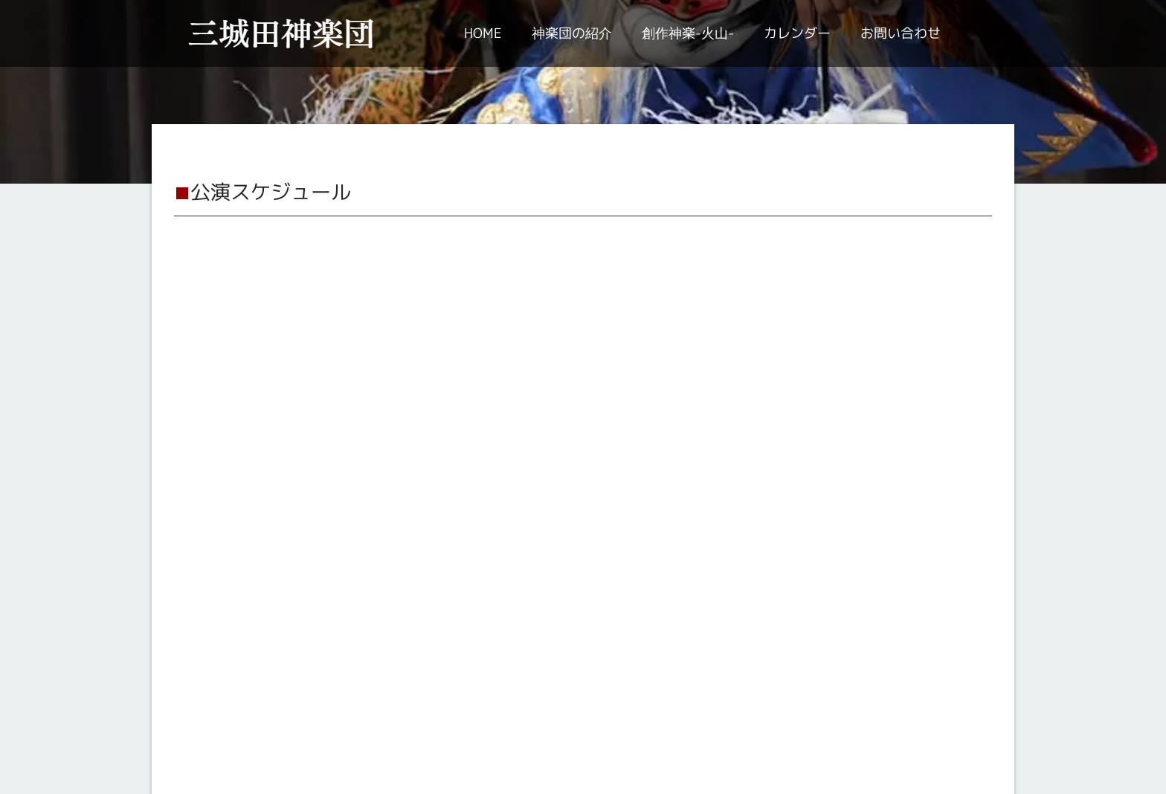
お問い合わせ (900, 32)
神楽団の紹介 (572, 32)
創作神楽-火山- (688, 32)
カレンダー (797, 32)
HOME (483, 32)
